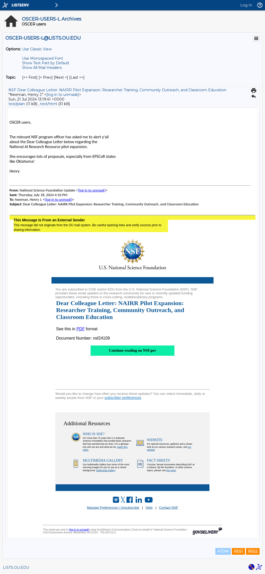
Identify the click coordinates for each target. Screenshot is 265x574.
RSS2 (253, 551)
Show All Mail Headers (42, 67)
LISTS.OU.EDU (16, 567)
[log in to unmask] (62, 94)
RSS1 (238, 551)
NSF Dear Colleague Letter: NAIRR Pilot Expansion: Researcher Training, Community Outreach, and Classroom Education (117, 90)
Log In (246, 5)
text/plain (16, 104)
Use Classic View (37, 49)
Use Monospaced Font (42, 58)
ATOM (223, 551)
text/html (48, 104)
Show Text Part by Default (45, 63)
